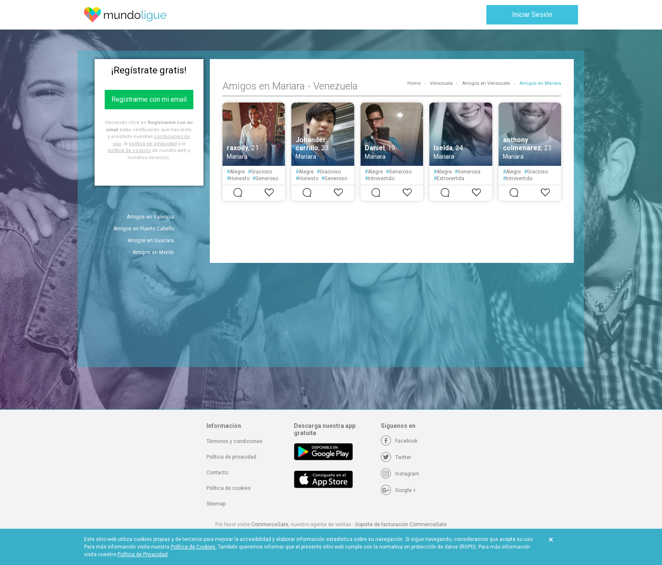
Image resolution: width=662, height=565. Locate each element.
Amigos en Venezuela (486, 83)
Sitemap (215, 504)
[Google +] (398, 490)
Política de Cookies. (194, 547)
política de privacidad (153, 143)
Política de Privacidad (142, 554)
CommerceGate (269, 524)
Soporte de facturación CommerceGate (401, 524)
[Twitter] (396, 457)
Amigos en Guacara (151, 240)
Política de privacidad (231, 457)
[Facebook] (399, 441)
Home (414, 83)
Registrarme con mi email (149, 99)
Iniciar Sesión (532, 15)
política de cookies (129, 150)
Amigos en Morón (153, 252)
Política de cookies (228, 488)
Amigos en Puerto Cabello (144, 229)
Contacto (217, 473)
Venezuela (441, 83)
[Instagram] (400, 474)
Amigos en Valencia (150, 217)
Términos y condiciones (234, 441)
